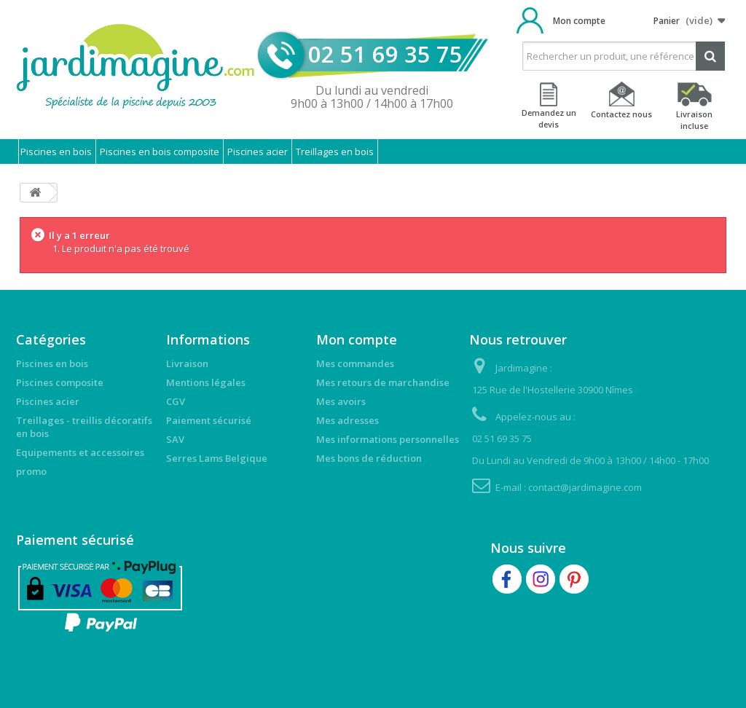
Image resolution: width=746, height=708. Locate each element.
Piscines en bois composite (159, 151)
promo (31, 471)
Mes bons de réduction (369, 458)
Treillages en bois (335, 151)
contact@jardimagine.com (585, 487)
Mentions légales (206, 382)
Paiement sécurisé (208, 420)
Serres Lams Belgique (216, 458)
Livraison (187, 363)
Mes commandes (355, 363)
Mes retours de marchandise (382, 382)
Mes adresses (347, 420)
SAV (175, 439)
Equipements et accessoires (80, 452)
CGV (175, 401)
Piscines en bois (56, 151)
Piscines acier (257, 151)
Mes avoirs (341, 401)
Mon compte (579, 21)
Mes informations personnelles (387, 439)
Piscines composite (59, 382)
